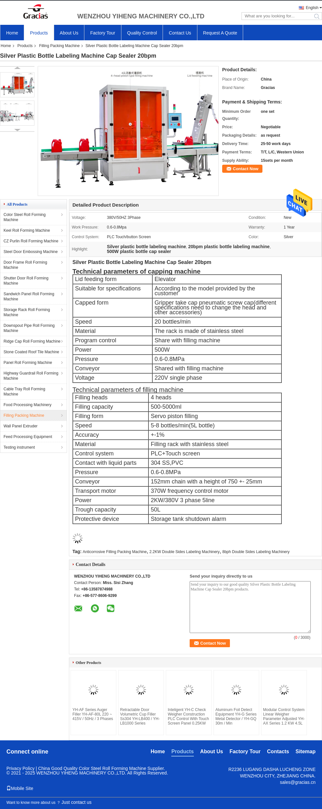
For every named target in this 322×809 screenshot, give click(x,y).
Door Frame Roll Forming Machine (25, 265)
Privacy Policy (20, 768)
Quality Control (142, 32)
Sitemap (306, 751)
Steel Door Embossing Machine (31, 251)
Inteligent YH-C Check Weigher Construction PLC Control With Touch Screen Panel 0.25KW (188, 716)
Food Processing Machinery (28, 405)
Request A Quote (220, 32)
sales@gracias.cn (298, 782)
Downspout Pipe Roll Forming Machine (29, 328)
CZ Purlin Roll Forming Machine (31, 241)
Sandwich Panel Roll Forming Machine (29, 296)
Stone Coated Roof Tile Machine (31, 352)
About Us (69, 32)
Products (39, 32)
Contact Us (180, 32)
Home (12, 32)
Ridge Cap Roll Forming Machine (32, 341)
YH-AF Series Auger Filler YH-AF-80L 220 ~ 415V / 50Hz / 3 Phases (92, 714)
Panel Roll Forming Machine (28, 362)
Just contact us (76, 802)
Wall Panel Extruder (21, 426)
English (312, 7)
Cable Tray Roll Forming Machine (24, 391)
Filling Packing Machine (59, 46)
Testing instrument (19, 447)
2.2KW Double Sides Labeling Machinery (184, 552)
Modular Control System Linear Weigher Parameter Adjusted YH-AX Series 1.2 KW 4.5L (284, 716)
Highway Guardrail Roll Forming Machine (31, 376)
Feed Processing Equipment (28, 436)
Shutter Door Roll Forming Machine (26, 281)
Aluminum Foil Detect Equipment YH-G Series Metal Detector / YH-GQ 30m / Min (236, 716)
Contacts (278, 751)
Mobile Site (19, 788)
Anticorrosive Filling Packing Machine (115, 552)
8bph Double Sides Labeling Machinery (255, 552)
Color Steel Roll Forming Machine (25, 217)
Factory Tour (102, 32)
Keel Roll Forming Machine (27, 230)
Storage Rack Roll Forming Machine (27, 312)
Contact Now (245, 168)
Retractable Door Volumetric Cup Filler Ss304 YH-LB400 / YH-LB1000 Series (140, 716)
